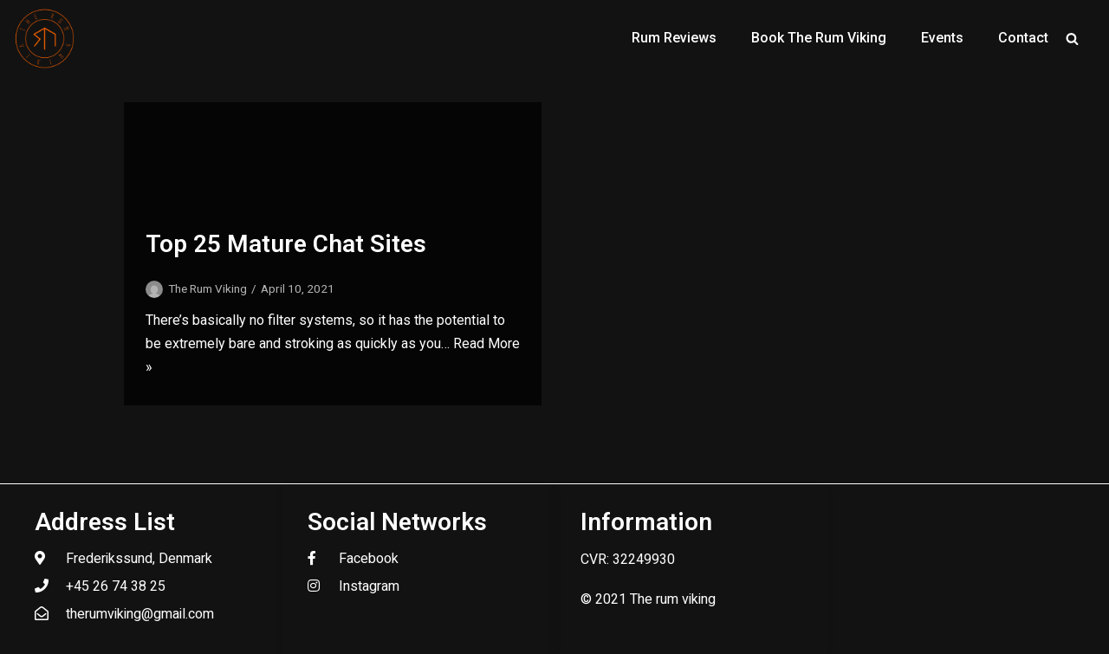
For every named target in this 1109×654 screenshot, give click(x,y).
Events (942, 37)
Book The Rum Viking (818, 37)
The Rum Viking (207, 288)
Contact (1023, 37)
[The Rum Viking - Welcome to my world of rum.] (45, 38)
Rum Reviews (674, 37)
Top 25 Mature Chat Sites (286, 244)
